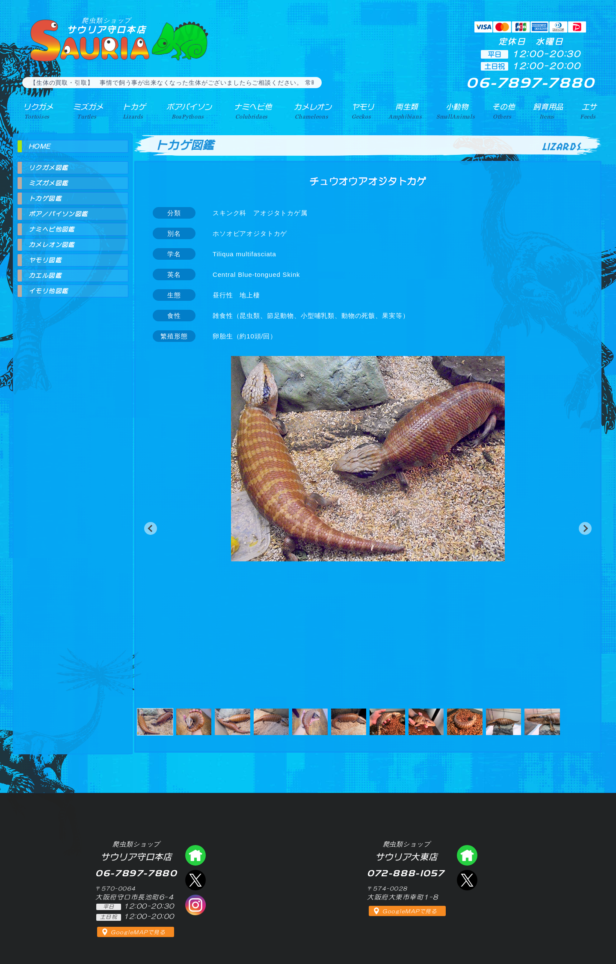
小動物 (457, 110)
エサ (588, 110)
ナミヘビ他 (251, 110)
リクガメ (37, 110)
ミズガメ (87, 110)
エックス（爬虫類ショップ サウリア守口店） (195, 880)
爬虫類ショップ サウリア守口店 (195, 855)
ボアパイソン (187, 110)
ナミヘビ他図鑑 (52, 229)
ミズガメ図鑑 (48, 183)
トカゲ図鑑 (45, 199)
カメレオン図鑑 (52, 245)
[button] (150, 528)
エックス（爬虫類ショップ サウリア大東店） (467, 880)
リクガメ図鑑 (48, 168)
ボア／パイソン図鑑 (58, 214)
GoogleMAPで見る (138, 932)
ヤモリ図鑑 (45, 260)
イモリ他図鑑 (48, 291)
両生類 (406, 110)
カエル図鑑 (45, 276)
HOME (40, 146)
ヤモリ (361, 110)
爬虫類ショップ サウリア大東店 (467, 855)
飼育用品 (548, 110)
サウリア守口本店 (106, 25)
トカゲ (132, 110)
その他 (504, 110)
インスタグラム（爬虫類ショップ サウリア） (195, 905)
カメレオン (312, 110)
